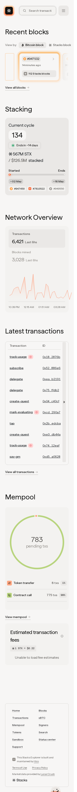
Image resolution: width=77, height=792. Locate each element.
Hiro (36, 761)
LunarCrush (48, 774)
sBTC (42, 717)
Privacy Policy (40, 767)
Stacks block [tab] (60, 45)
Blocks (43, 710)
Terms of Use (19, 767)
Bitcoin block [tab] (32, 45)
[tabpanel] (37, 288)
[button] (63, 402)
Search (43, 732)
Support (17, 746)
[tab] (37, 238)
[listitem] (39, 67)
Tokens (16, 732)
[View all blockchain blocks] (17, 88)
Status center (47, 739)
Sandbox (18, 739)
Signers (43, 725)
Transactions (20, 717)
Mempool (18, 725)
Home (16, 710)
